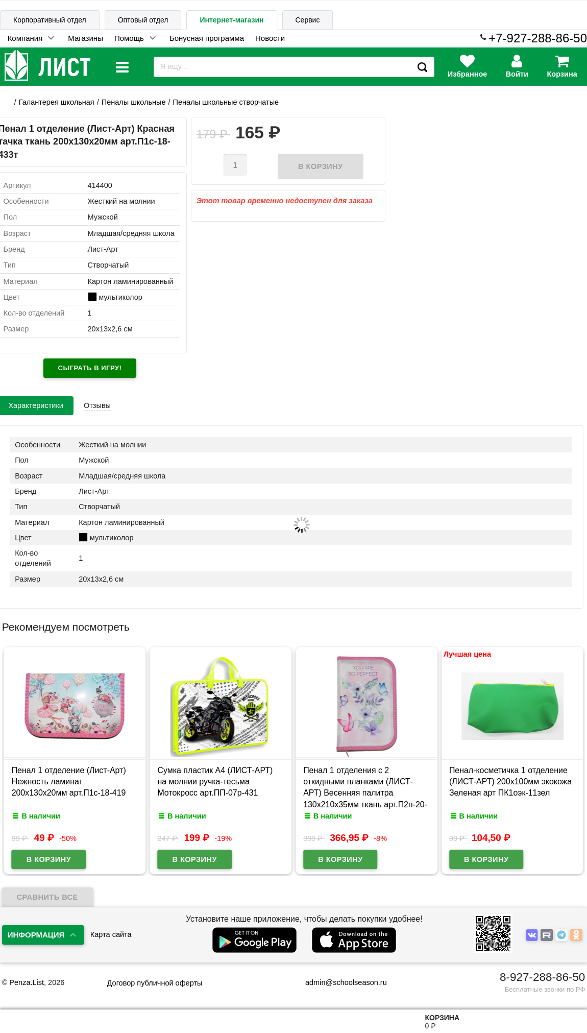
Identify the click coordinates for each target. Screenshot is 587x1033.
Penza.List (26, 982)
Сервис (308, 20)
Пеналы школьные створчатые (226, 102)
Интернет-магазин (231, 20)
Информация (36, 934)
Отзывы (97, 405)
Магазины (85, 38)
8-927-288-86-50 (542, 977)
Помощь (129, 38)
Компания (25, 38)
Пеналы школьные (134, 102)
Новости (270, 38)
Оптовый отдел (143, 20)
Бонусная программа (206, 38)
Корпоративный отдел (49, 20)
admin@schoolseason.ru (339, 982)
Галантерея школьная (56, 102)
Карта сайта (111, 934)
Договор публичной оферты (155, 983)
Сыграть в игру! (90, 368)
